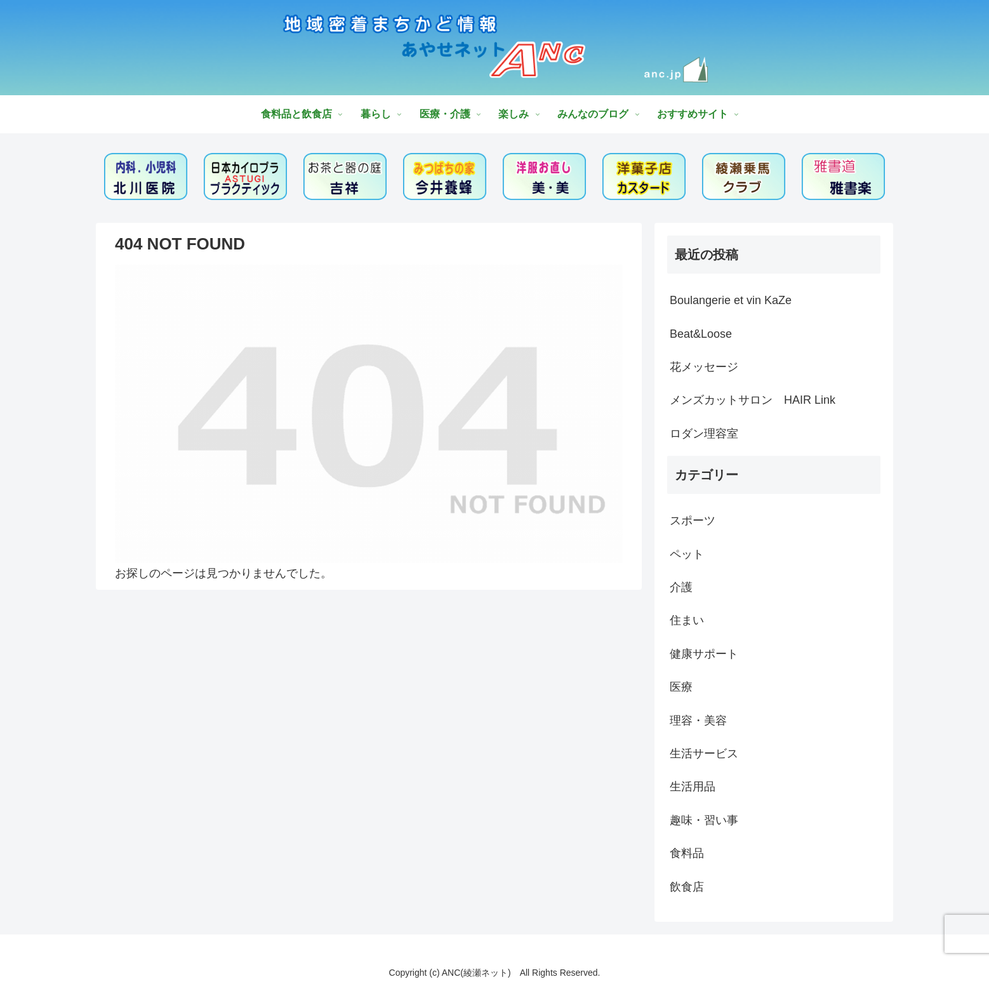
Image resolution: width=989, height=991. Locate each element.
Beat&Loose (701, 334)
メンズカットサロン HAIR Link (752, 400)
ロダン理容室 (704, 433)
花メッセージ (704, 367)
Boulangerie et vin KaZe (731, 300)
